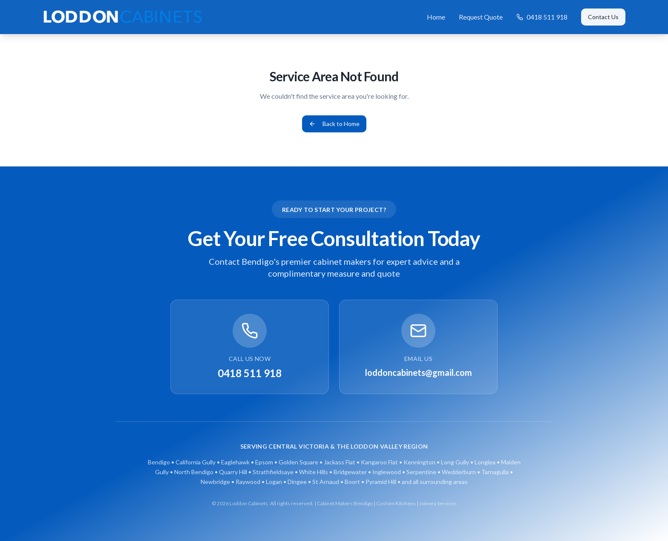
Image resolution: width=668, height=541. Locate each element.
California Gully (196, 462)
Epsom (264, 462)
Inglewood (386, 471)
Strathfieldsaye (273, 471)
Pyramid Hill (381, 481)
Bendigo (159, 462)
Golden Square (298, 462)
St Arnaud (325, 481)
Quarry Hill (233, 471)
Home (436, 17)
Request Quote (481, 17)
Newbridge (215, 481)
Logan (274, 481)
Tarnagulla (495, 471)
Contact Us (603, 16)
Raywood (248, 481)
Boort (352, 481)
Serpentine (421, 471)
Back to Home (334, 123)
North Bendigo (193, 471)
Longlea (485, 462)
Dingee (297, 481)
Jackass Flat (339, 462)
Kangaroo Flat (379, 462)
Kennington (419, 462)
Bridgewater (350, 471)
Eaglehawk (235, 462)
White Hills (313, 471)
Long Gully (455, 462)
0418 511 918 (541, 17)
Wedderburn (459, 471)
